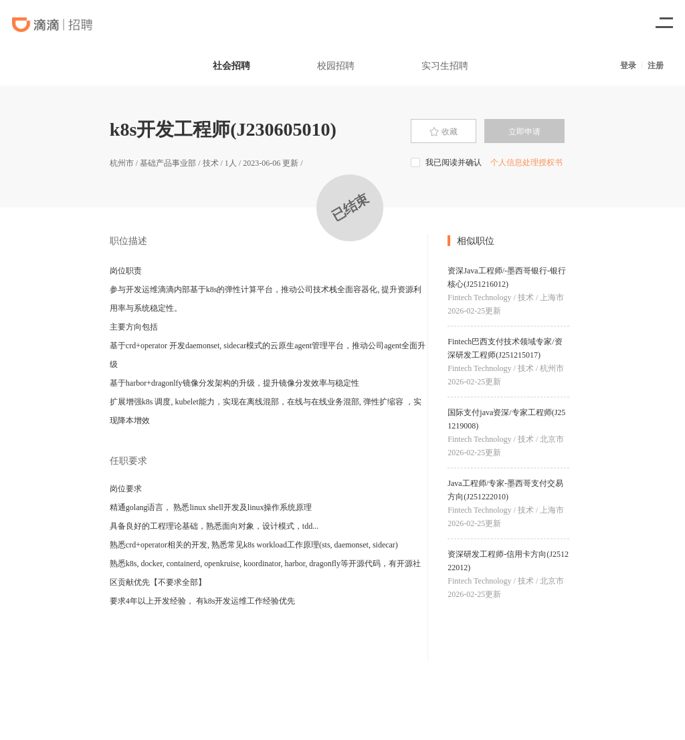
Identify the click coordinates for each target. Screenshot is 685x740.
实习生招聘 (444, 65)
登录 (628, 65)
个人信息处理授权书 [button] (526, 162)
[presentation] (443, 131)
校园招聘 (336, 65)
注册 (656, 65)
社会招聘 (231, 65)
